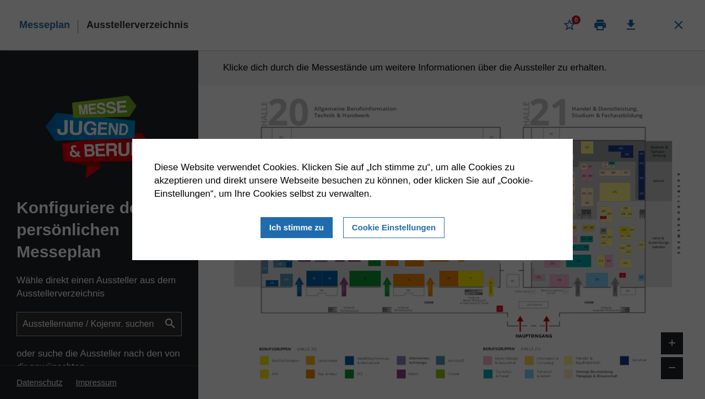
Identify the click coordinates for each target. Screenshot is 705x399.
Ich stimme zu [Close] (296, 226)
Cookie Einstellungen (394, 226)
